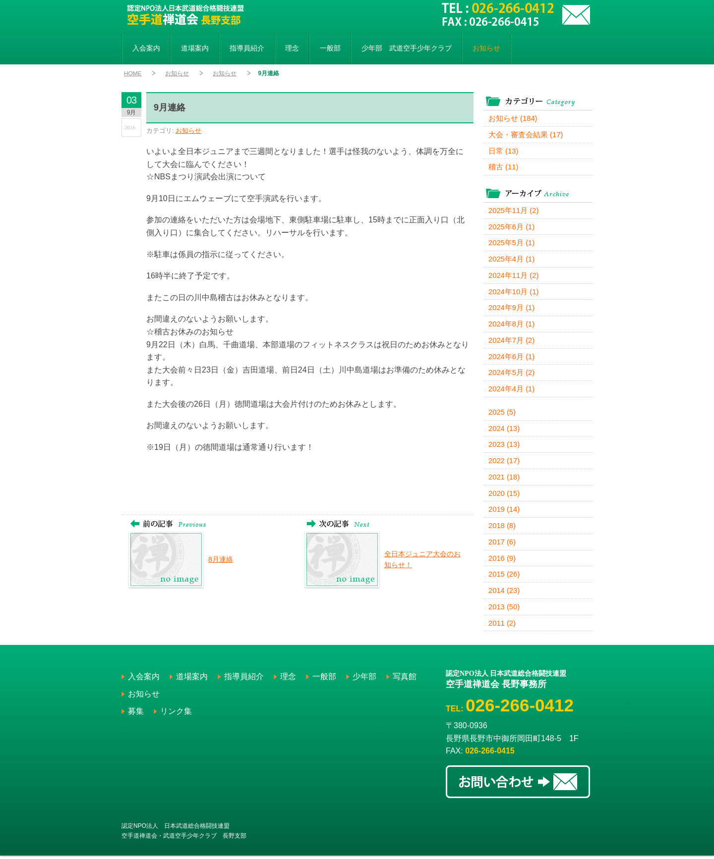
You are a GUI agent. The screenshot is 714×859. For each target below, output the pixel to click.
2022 (504, 463)
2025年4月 (511, 260)
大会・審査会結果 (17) (525, 135)
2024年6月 (511, 358)
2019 (504, 512)
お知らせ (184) (512, 118)
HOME (133, 73)
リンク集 (176, 715)
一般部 (330, 48)
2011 (502, 627)
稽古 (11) (503, 167)
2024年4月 (511, 391)
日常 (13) (503, 151)
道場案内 (195, 48)
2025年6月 (511, 227)
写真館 (404, 680)
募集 (136, 715)
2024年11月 (513, 276)
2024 (504, 431)
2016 (502, 561)
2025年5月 (511, 244)
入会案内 (146, 48)
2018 (502, 529)
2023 (504, 447)
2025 (502, 414)
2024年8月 (511, 326)
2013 (504, 610)
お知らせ (486, 48)
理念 (292, 48)
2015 (504, 578)
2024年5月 (511, 375)
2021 (504, 480)
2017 (502, 545)
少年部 (406, 48)
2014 (504, 594)
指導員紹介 (247, 48)
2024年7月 (511, 342)
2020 (504, 496)
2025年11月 (513, 211)
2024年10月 (513, 293)
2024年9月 (511, 309)
